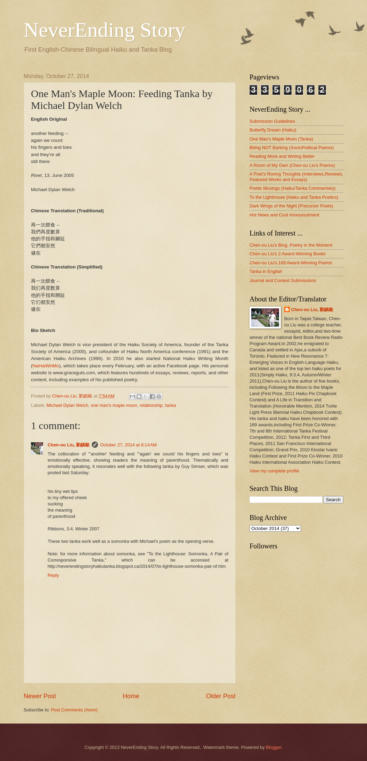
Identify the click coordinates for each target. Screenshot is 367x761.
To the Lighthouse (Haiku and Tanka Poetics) (294, 197)
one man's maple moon (114, 405)
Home (131, 696)
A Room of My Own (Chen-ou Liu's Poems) (292, 165)
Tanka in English (266, 271)
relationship (151, 405)
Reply (53, 575)
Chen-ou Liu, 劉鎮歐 (69, 444)
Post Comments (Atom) (74, 709)
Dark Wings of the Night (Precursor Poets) (291, 205)
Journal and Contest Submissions (283, 280)
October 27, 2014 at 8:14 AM (128, 444)
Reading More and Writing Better (282, 156)
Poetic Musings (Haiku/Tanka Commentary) (293, 188)
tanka (170, 405)
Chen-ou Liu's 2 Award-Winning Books (288, 253)
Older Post (221, 696)
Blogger (273, 747)
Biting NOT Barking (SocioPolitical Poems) (292, 147)
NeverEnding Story (104, 29)
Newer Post (40, 696)
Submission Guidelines (272, 121)
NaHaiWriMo (46, 365)
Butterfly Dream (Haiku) (273, 129)
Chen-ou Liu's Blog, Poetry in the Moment (291, 245)
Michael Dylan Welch (67, 405)
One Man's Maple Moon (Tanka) (281, 139)
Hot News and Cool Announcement (284, 214)
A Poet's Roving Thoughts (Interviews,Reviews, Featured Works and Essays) (296, 176)
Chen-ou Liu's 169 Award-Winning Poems (291, 262)
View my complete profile (274, 470)
